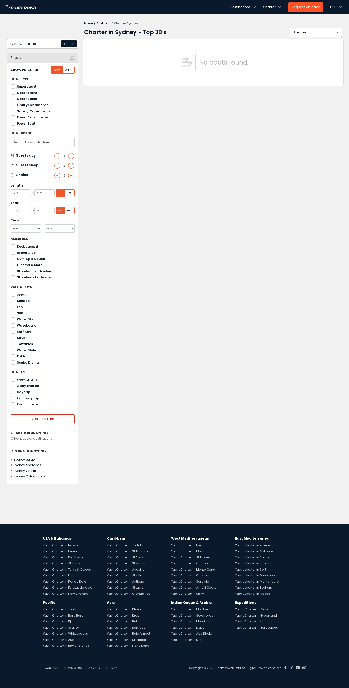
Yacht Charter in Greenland (256, 615)
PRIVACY (94, 668)
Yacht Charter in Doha (188, 639)
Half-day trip (28, 398)
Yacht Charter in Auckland (63, 639)
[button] (316, 32)
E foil (21, 307)
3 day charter (28, 386)
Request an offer (306, 7)
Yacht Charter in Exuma (60, 551)
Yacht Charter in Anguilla (125, 569)
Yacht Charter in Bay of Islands (66, 645)
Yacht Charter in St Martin (126, 563)
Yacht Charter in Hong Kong (128, 645)
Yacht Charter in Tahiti (59, 609)
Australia (103, 23)
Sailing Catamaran (33, 111)
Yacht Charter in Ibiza (187, 545)
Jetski (22, 294)
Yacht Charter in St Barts (125, 557)
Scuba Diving (28, 362)
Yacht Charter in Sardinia (190, 581)
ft (60, 193)
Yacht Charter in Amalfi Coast (193, 587)
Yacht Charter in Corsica (189, 575)
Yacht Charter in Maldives (190, 609)
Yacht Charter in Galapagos (256, 627)
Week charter (28, 379)
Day (57, 70)
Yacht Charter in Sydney (61, 627)
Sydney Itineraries (27, 465)
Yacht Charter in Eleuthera (63, 557)
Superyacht (26, 86)
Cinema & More (29, 265)
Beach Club (26, 252)
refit (70, 210)
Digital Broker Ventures (264, 668)
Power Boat (26, 123)
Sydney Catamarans (29, 476)
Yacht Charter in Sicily (187, 593)
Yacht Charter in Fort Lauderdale (67, 587)
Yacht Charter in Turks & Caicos (67, 569)
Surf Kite (24, 331)
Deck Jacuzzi (27, 246)
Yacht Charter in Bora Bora (63, 615)
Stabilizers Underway (34, 277)
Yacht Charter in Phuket (125, 609)
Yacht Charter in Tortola (125, 545)
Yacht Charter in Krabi (123, 615)
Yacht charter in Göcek (252, 593)
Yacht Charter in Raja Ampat (128, 633)
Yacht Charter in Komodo (126, 627)
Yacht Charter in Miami (60, 575)
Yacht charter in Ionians (253, 563)
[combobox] (42, 44)
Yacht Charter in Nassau (61, 545)
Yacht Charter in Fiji (57, 621)
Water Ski (25, 319)
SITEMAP (111, 668)
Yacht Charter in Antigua (125, 581)
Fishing (23, 356)
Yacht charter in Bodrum (253, 587)
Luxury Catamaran (33, 105)
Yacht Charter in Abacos (61, 563)
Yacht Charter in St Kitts (124, 575)
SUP (20, 313)
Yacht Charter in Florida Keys (65, 581)
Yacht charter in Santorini (254, 557)
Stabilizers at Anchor (34, 271)
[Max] (60, 228)
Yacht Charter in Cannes (189, 563)
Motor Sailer (27, 99)
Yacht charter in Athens (252, 545)
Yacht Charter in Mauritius (190, 621)
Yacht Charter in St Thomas (127, 551)
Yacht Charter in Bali (122, 621)
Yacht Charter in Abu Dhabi (191, 633)
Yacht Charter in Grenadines (128, 593)
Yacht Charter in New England (65, 593)
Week (68, 70)
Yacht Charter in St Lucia (125, 587)
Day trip (23, 392)
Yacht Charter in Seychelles (192, 615)
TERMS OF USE (73, 668)
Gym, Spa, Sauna (31, 259)
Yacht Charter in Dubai (188, 627)
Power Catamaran (32, 117)
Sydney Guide (24, 459)
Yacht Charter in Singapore (128, 639)
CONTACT (52, 668)
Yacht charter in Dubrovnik (255, 575)
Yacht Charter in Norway (253, 621)
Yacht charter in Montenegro (257, 581)
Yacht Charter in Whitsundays (65, 633)
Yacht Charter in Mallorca (190, 551)
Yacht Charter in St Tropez (191, 557)
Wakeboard (27, 325)
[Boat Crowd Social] (285, 667)
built (60, 210)
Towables (25, 344)
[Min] (26, 228)
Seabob (23, 301)
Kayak (22, 338)
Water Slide (26, 350)
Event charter (28, 404)
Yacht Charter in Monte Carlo (193, 569)
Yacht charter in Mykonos (254, 551)
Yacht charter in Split (250, 569)
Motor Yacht (27, 92)
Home (88, 23)
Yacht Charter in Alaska (253, 609)
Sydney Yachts (25, 470)
